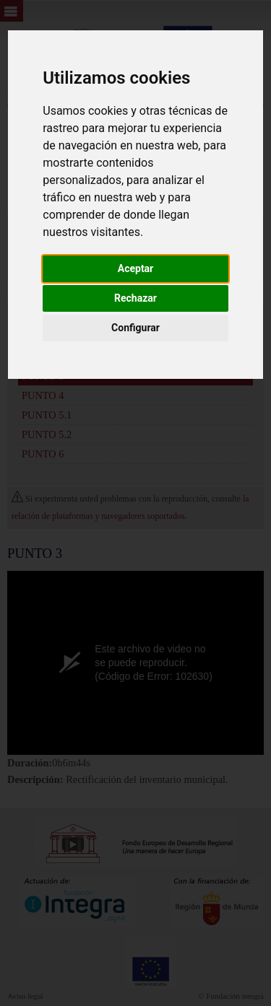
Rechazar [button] (135, 298)
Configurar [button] (135, 327)
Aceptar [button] (136, 268)
